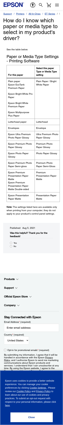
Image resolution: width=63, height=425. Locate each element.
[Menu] (57, 5)
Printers (20, 13)
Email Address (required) (17, 322)
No (15, 246)
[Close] (31, 417)
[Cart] (49, 5)
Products (11, 279)
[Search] (41, 5)
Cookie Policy (23, 391)
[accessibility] (32, 5)
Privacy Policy (43, 391)
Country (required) (14, 334)
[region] (31, 397)
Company (12, 305)
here (7, 405)
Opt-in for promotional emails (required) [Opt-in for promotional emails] (28, 350)
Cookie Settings (38, 387)
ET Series (50, 13)
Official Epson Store (18, 296)
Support (7, 13)
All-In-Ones (34, 13)
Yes (15, 243)
